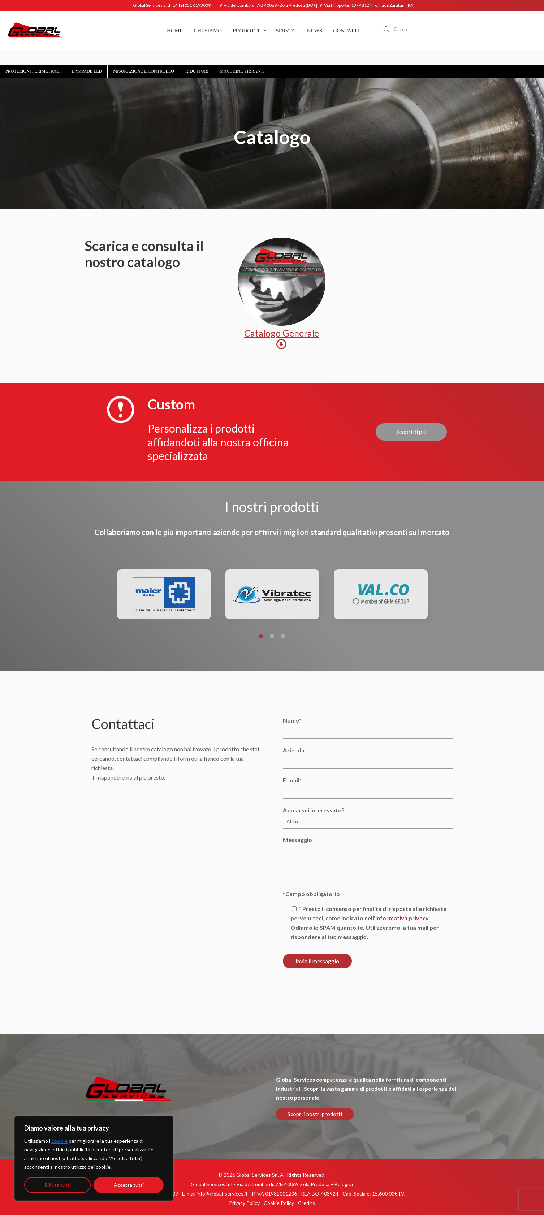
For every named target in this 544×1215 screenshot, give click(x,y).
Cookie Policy (279, 1203)
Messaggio (367, 858)
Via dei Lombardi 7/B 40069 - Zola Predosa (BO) (266, 5)
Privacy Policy (244, 1203)
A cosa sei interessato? (367, 818)
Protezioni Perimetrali (33, 71)
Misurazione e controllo (143, 71)
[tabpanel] (164, 597)
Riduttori (196, 71)
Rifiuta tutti (57, 1185)
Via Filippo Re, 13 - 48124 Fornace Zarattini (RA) (366, 5)
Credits (306, 1203)
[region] (93, 1158)
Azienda (367, 758)
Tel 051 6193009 (191, 5)
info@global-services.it (222, 1193)
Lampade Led (87, 71)
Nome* (367, 728)
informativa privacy (401, 918)
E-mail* (367, 788)
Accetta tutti (129, 1185)
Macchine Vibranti (242, 71)
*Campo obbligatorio (311, 893)
